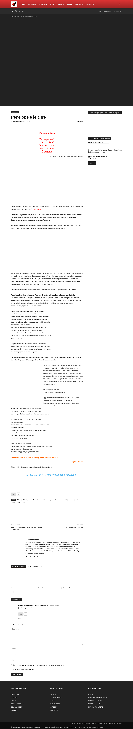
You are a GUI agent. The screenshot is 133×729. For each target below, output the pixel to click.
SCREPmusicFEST (16, 707)
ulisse (18, 502)
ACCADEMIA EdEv (55, 698)
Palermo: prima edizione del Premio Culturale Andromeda (26, 529)
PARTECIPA (53, 707)
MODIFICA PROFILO (95, 704)
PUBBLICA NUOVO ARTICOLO (98, 698)
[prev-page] (12, 592)
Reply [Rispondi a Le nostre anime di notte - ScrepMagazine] (19, 618)
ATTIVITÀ (53, 701)
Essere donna (20, 16)
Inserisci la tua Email (96, 142)
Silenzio (71, 500)
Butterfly (25, 500)
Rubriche (32, 4)
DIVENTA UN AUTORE (95, 707)
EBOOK (13, 701)
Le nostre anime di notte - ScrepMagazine (33, 605)
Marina (45, 500)
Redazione (79, 4)
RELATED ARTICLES (18, 566)
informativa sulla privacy (97, 151)
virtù (24, 502)
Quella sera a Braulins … (68, 588)
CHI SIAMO (53, 695)
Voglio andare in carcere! (74, 527)
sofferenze (78, 500)
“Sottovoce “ (14, 588)
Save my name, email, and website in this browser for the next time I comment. (38, 665)
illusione (39, 500)
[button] (119, 4)
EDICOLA (14, 710)
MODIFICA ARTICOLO (95, 701)
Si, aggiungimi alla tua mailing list (22, 669)
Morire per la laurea (42, 588)
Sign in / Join (118, 11)
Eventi (52, 4)
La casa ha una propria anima (50, 475)
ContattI (90, 4)
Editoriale (43, 4)
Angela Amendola (18, 121)
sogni (13, 502)
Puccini (65, 500)
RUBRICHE (14, 698)
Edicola (61, 4)
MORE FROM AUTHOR (35, 566)
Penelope (57, 500)
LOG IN (90, 695)
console (32, 500)
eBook (69, 4)
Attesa (19, 500)
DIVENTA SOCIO (55, 704)
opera (51, 500)
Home (23, 4)
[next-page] (15, 592)
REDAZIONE (15, 695)
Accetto (92, 158)
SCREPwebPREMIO (17, 704)
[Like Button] (13, 494)
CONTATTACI (54, 710)
